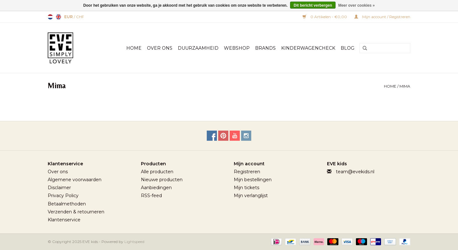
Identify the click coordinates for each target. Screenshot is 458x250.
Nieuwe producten (162, 179)
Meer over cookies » (356, 5)
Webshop (237, 48)
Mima (404, 86)
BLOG (347, 48)
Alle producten (157, 172)
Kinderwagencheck (308, 48)
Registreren (247, 172)
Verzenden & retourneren (76, 212)
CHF (80, 16)
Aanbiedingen (156, 187)
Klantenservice (64, 220)
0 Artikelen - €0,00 (325, 16)
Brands (265, 48)
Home (134, 48)
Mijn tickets (246, 187)
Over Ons (159, 48)
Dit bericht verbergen (313, 5)
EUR (69, 16)
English (58, 16)
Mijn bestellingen (253, 179)
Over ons (58, 172)
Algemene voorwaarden (74, 179)
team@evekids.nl (355, 172)
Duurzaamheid (198, 48)
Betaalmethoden (67, 204)
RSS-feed (151, 195)
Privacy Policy (63, 195)
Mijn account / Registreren (382, 16)
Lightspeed (134, 241)
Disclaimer (59, 187)
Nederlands (50, 16)
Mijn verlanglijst (251, 195)
